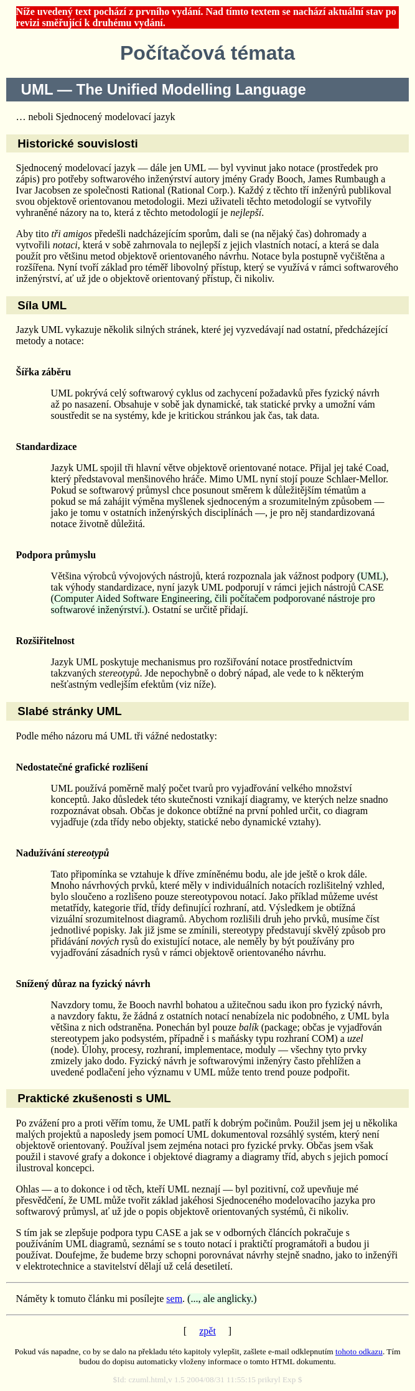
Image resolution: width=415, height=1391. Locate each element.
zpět (207, 1331)
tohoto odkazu (359, 1351)
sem (174, 1298)
